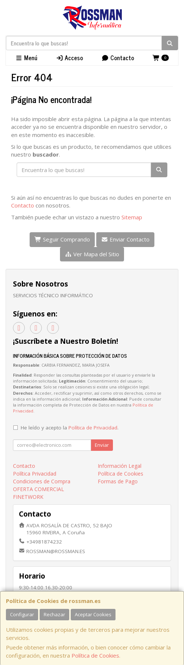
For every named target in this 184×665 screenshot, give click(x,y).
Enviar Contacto (125, 239)
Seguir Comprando (62, 239)
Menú (26, 57)
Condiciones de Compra (41, 481)
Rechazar (54, 614)
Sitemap (131, 217)
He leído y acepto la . (69, 427)
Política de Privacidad (92, 427)
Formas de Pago (118, 481)
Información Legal (119, 465)
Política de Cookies (95, 655)
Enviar (102, 445)
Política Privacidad (34, 473)
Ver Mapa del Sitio (92, 254)
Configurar (22, 614)
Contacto (117, 57)
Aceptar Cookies (93, 614)
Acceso (69, 57)
